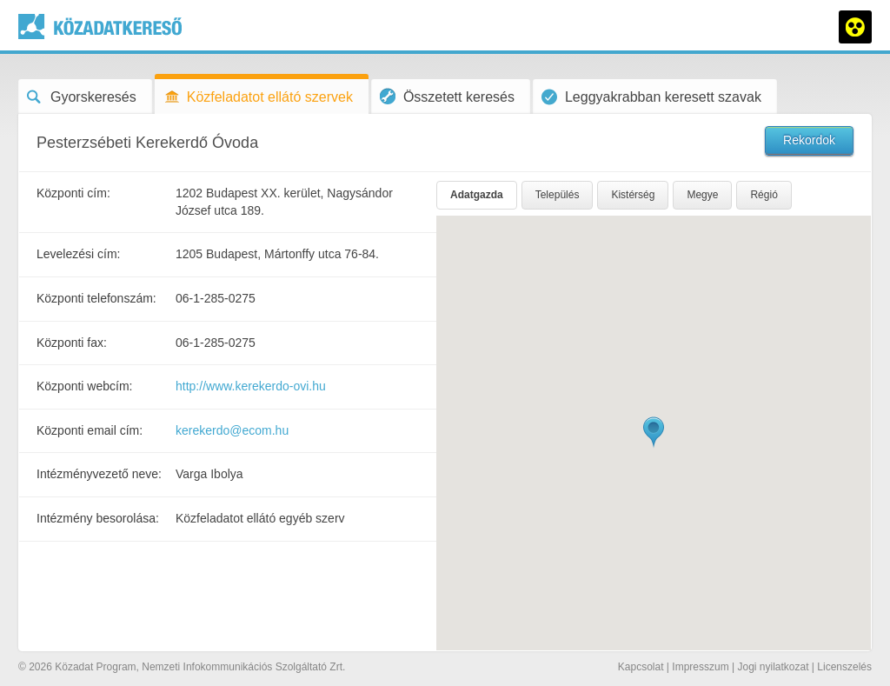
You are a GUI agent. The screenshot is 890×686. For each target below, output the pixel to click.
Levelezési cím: (78, 254)
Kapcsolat (641, 667)
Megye (702, 195)
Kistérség (632, 195)
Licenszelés (844, 667)
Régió (763, 195)
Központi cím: (73, 193)
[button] (653, 432)
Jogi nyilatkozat (772, 667)
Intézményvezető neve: (99, 474)
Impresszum (700, 667)
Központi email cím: (90, 430)
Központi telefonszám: (96, 298)
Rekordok (809, 140)
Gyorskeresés (81, 97)
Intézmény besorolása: (98, 518)
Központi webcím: (85, 386)
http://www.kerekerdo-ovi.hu (251, 386)
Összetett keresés (447, 96)
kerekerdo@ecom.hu (232, 430)
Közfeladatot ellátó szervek (258, 97)
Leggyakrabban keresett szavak (651, 97)
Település (557, 195)
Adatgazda (476, 195)
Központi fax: (72, 343)
